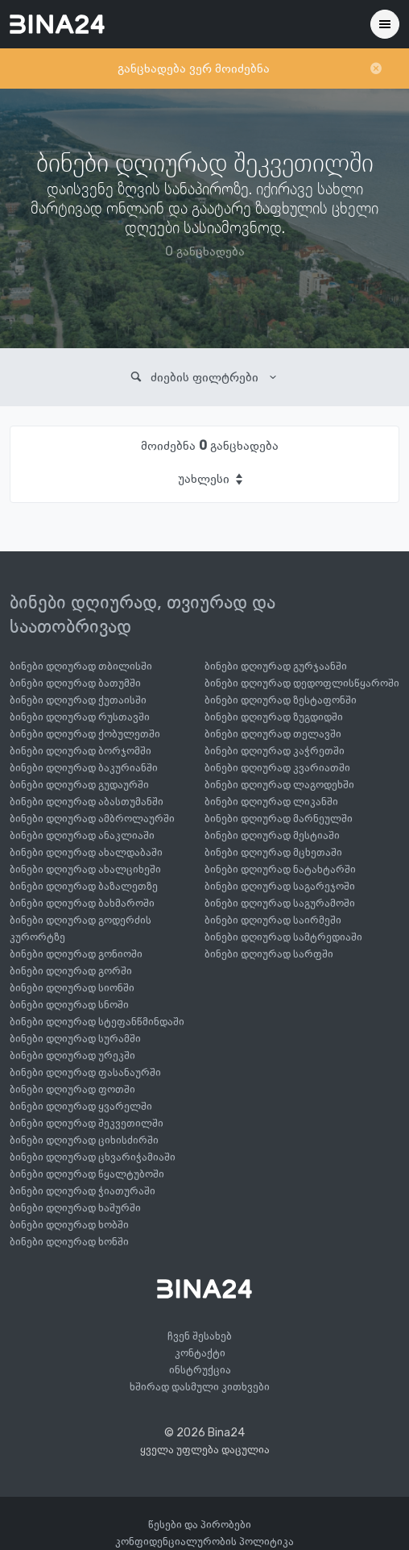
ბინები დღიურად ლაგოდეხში (279, 785)
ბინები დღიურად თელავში (272, 734)
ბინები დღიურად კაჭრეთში (274, 751)
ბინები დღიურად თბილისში (81, 666)
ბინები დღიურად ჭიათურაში (82, 1191)
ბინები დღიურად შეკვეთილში (86, 1123)
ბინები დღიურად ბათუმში (75, 683)
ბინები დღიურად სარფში (268, 954)
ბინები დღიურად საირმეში (272, 920)
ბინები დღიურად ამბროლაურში (92, 818)
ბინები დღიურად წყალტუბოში (87, 1174)
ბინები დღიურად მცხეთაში (273, 852)
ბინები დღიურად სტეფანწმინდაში (97, 1021)
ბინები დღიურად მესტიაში (272, 835)
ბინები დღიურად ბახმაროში (82, 903)
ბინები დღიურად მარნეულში (278, 818)
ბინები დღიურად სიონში (72, 988)
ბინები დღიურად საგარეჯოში (279, 886)
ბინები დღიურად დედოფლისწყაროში (301, 683)
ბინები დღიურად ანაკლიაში (82, 835)
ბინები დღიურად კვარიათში (277, 768)
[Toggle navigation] (384, 24)
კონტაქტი (200, 1353)
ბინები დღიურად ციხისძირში (84, 1140)
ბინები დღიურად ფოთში (72, 1089)
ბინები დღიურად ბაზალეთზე (84, 886)
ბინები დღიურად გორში (71, 971)
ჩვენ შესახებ (199, 1336)
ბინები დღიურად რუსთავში (80, 717)
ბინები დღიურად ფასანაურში (85, 1072)
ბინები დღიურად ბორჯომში (80, 751)
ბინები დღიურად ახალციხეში (85, 869)
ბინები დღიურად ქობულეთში (85, 734)
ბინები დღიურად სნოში (69, 1005)
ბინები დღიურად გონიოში (76, 954)
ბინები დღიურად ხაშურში (75, 1208)
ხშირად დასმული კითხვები (200, 1387)
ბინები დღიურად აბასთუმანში (86, 801)
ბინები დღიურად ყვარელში (81, 1106)
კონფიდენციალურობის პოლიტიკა (204, 1541)
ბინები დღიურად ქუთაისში (78, 700)
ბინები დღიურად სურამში (75, 1038)
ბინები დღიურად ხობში (69, 1225)
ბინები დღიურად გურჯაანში (275, 666)
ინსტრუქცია (200, 1370)
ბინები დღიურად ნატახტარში (280, 869)
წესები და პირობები (199, 1524)
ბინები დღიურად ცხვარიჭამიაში (93, 1157)
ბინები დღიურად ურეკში (72, 1055)
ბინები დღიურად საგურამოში (279, 903)
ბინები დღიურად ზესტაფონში (280, 700)
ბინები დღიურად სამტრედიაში (283, 937)
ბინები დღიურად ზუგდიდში (273, 717)
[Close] (376, 68)
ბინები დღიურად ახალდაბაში (86, 852)
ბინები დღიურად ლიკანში (271, 801)
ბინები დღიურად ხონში (69, 1242)
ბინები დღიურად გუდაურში (79, 785)
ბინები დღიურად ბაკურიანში (84, 768)
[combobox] (209, 478)
